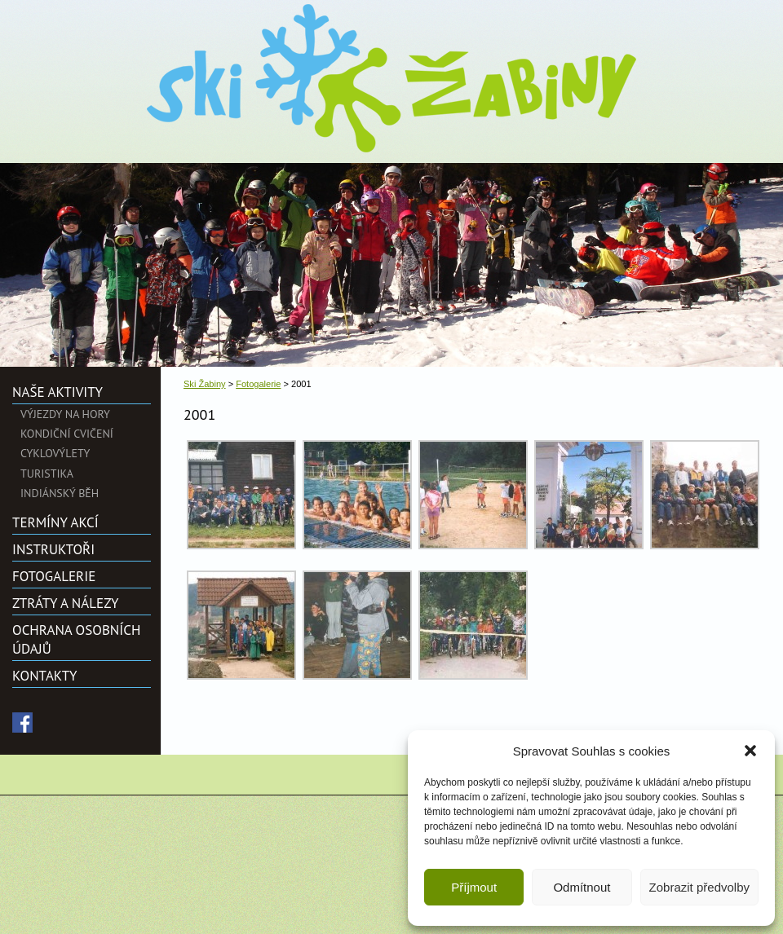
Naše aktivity (57, 392)
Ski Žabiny (205, 384)
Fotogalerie (53, 576)
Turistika (46, 473)
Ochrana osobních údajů (76, 639)
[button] (750, 750)
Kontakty (44, 676)
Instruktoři (53, 549)
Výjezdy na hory (65, 414)
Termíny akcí (55, 522)
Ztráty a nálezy (65, 603)
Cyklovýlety (55, 453)
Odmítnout (581, 887)
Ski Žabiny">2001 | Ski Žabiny (391, 78)
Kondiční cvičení (66, 433)
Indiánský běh (59, 493)
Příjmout (474, 887)
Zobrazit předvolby (699, 887)
